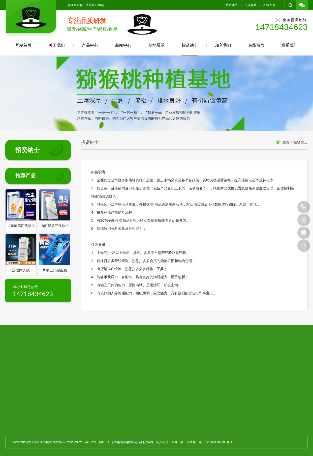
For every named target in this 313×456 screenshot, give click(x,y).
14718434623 (303, 207)
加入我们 (223, 45)
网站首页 (23, 45)
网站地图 (232, 5)
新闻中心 (123, 45)
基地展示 (156, 45)
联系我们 (289, 45)
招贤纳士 (190, 49)
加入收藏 (250, 5)
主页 (286, 142)
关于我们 (57, 45)
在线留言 (269, 5)
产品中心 (90, 45)
